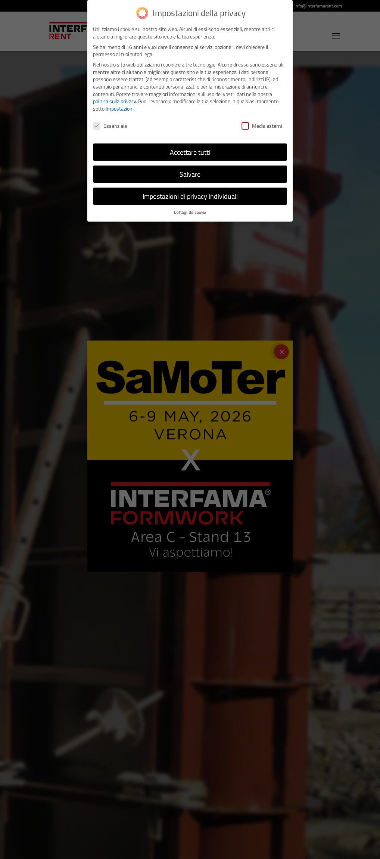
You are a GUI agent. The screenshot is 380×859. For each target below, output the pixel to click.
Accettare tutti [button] (190, 152)
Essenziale (110, 125)
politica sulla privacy (114, 101)
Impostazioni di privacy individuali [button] (190, 196)
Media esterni (262, 125)
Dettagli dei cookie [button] (190, 212)
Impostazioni (120, 108)
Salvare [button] (190, 174)
